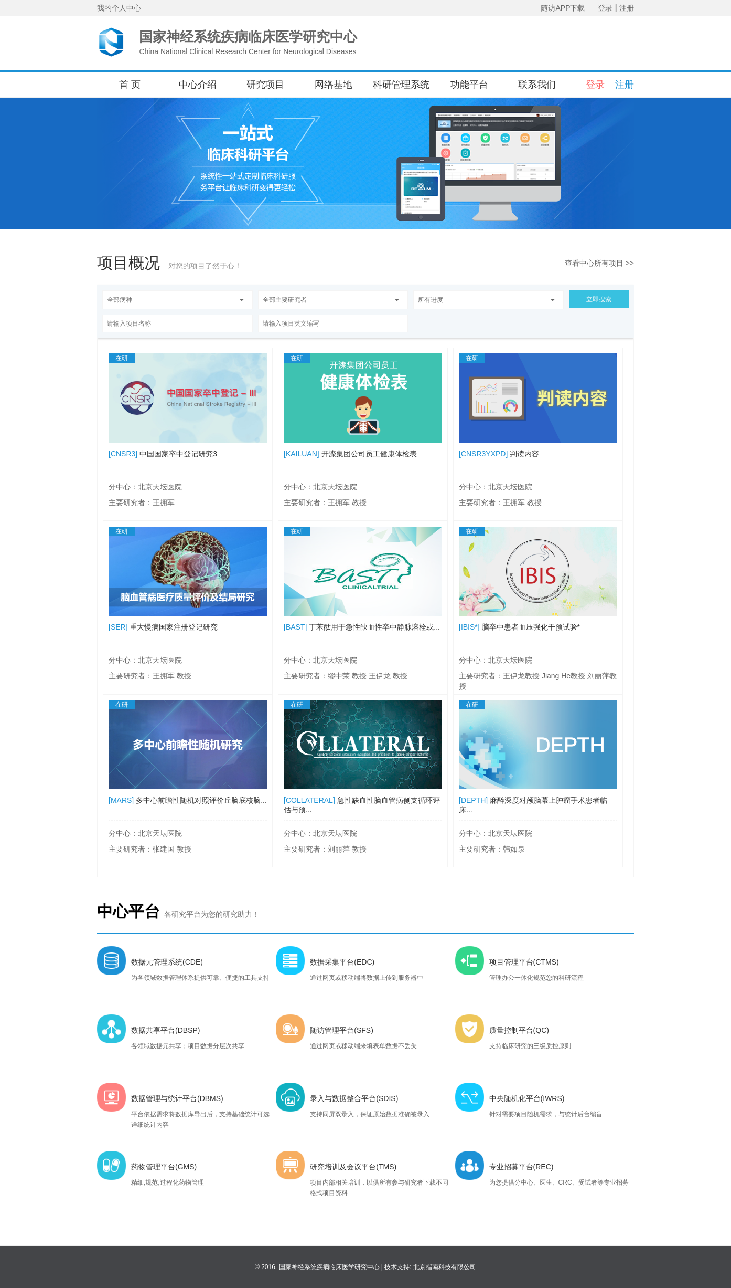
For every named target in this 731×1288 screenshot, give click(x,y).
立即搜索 (598, 299)
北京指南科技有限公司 (444, 1267)
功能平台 (469, 84)
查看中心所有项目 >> (599, 263)
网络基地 (333, 84)
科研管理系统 (401, 84)
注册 (626, 8)
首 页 (130, 84)
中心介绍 (198, 84)
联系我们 (537, 84)
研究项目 (265, 84)
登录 (605, 8)
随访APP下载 (563, 8)
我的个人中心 (119, 8)
